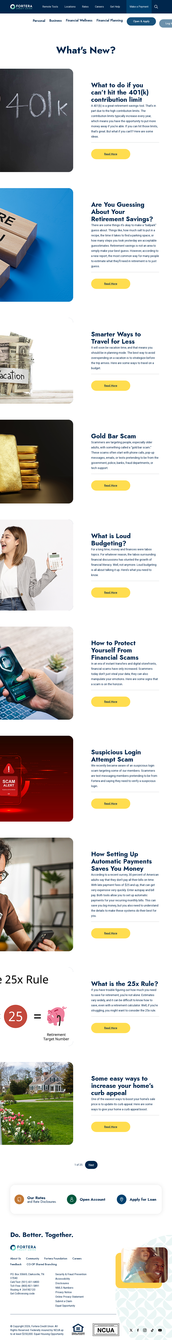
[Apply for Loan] (136, 1199)
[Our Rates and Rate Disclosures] (35, 1199)
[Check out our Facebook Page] (138, 1330)
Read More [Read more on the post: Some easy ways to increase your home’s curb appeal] (110, 1127)
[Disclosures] (62, 1283)
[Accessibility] (62, 1278)
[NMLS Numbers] (64, 1287)
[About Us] (15, 1258)
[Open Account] (86, 1199)
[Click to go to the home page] (21, 7)
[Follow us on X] (131, 1330)
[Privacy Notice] (63, 1292)
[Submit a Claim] (63, 1301)
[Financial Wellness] (79, 22)
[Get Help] (115, 6)
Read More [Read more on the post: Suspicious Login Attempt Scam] (110, 803)
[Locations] (70, 6)
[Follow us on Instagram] (144, 1330)
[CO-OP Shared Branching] (42, 1264)
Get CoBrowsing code (22, 1293)
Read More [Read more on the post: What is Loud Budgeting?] (110, 592)
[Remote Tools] (50, 6)
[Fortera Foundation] (55, 1258)
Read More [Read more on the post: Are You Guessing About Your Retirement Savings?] (110, 284)
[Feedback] (16, 1264)
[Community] (32, 1258)
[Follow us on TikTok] (152, 1330)
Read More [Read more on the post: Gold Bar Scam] (110, 485)
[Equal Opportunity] (65, 1305)
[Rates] (85, 6)
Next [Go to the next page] (91, 1165)
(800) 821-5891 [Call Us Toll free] (30, 1285)
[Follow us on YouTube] (160, 1330)
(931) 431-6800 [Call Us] (30, 1282)
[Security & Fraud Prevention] (70, 1274)
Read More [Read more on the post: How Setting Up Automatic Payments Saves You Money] (110, 933)
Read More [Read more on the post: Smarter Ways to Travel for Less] (110, 385)
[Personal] (39, 20)
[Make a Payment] (139, 6)
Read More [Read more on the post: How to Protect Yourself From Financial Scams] (110, 701)
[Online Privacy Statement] (69, 1296)
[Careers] (99, 6)
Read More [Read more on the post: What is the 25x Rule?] (110, 1028)
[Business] (55, 21)
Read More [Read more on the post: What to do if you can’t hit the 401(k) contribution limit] (110, 154)
